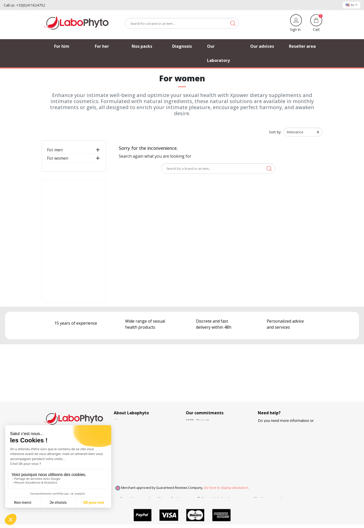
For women (57, 158)
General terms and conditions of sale (150, 498)
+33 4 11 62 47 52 (276, 436)
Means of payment (201, 447)
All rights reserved (267, 498)
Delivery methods (200, 436)
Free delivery (196, 441)
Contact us (122, 447)
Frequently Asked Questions (137, 441)
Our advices (123, 431)
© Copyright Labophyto (216, 498)
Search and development (206, 457)
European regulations (203, 425)
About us (121, 420)
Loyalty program (199, 452)
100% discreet (197, 420)
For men (55, 150)
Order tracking (125, 425)
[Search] (182, 23)
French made (196, 431)
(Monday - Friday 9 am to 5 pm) (284, 442)
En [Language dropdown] (351, 5)
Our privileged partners (132, 436)
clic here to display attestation (226, 488)
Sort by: (275, 132)
